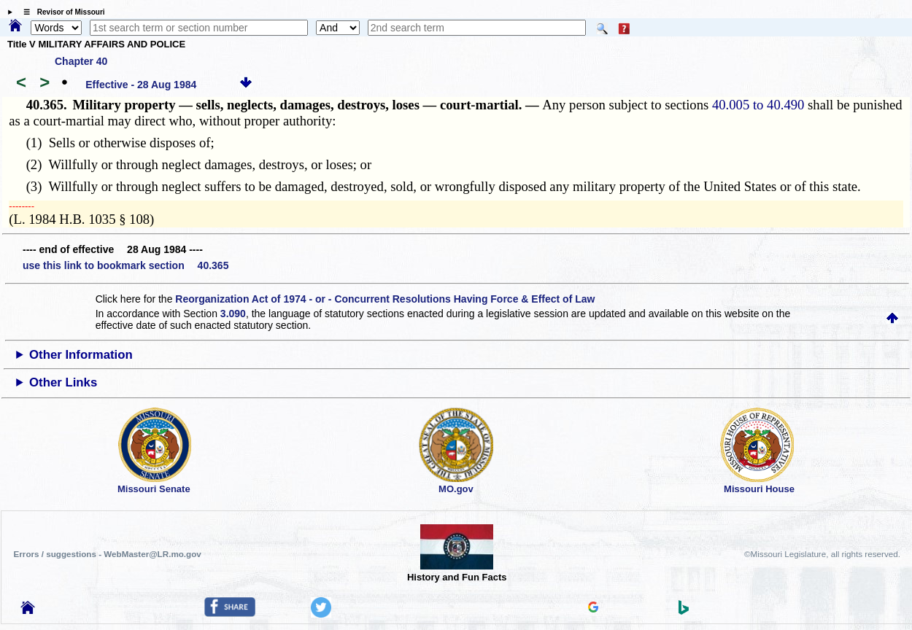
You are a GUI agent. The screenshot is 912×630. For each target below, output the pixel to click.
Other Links (63, 382)
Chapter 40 (81, 61)
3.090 (233, 313)
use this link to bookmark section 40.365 (125, 265)
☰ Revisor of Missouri (60, 12)
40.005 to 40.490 (758, 104)
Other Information (81, 355)
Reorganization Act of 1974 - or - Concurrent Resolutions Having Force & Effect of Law (385, 299)
